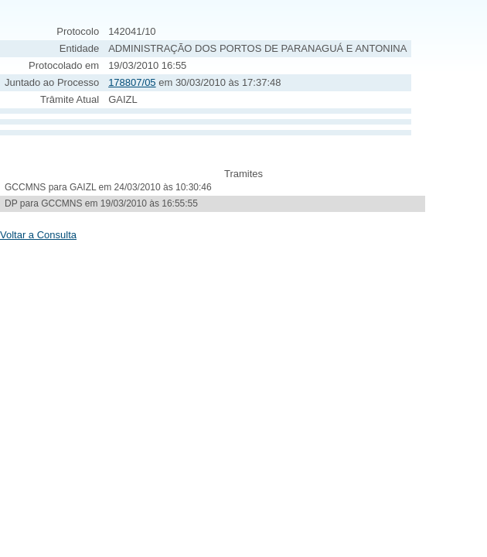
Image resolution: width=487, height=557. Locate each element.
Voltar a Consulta (38, 235)
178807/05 (131, 82)
